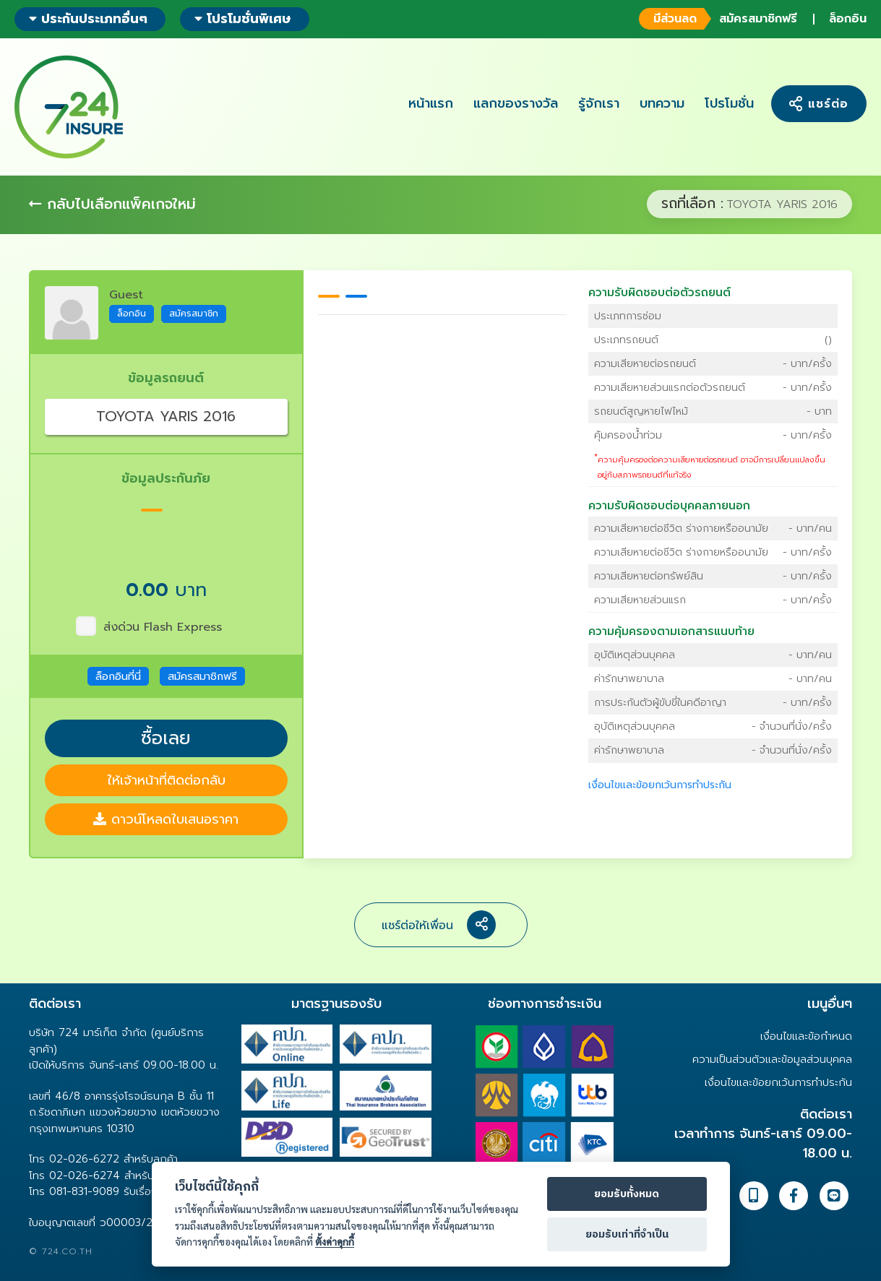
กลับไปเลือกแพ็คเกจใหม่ (112, 204)
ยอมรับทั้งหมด (626, 1194)
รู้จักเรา (598, 103)
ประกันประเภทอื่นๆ (88, 18)
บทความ (662, 103)
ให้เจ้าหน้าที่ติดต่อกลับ (166, 780)
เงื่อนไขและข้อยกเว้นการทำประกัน (659, 785)
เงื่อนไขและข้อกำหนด (806, 1036)
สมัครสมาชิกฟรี (718, 18)
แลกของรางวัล (515, 103)
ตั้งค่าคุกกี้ (334, 1241)
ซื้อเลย (166, 738)
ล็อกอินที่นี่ (118, 676)
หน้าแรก (430, 103)
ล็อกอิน (848, 18)
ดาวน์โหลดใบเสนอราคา (165, 819)
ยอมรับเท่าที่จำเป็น (627, 1234)
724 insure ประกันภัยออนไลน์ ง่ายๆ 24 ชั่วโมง (68, 107)
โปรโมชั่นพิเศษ (242, 18)
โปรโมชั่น (729, 103)
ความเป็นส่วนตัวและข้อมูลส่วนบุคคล (772, 1059)
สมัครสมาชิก (193, 313)
